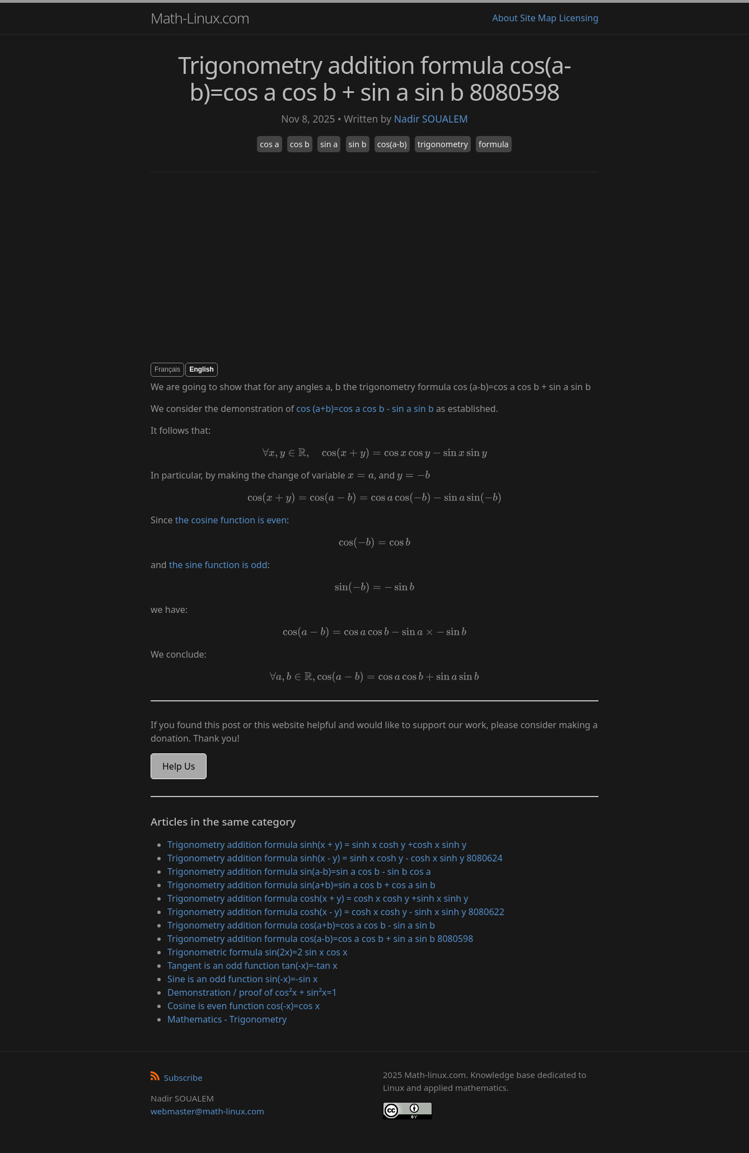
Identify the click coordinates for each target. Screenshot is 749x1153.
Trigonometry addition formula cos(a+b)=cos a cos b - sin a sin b (301, 925)
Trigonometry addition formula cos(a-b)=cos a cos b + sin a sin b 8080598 (320, 938)
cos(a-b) (392, 144)
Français (167, 369)
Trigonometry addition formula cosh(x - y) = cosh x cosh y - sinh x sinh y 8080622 (335, 912)
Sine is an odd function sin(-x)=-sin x (242, 979)
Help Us (178, 766)
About (504, 18)
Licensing (578, 18)
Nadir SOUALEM (431, 118)
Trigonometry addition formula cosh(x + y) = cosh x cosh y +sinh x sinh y (318, 898)
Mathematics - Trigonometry (227, 1019)
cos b (300, 144)
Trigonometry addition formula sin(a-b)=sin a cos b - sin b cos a (299, 871)
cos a (269, 144)
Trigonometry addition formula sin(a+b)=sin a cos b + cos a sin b (301, 885)
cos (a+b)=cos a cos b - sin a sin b (364, 408)
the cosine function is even (231, 520)
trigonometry (443, 144)
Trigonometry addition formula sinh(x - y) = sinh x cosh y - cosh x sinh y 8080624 (335, 858)
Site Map (538, 18)
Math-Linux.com (200, 18)
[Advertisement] (374, 267)
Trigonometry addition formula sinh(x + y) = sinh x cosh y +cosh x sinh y (316, 844)
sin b (358, 144)
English (201, 369)
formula (494, 144)
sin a (329, 144)
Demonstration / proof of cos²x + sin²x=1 (252, 992)
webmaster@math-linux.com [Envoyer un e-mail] (207, 1111)
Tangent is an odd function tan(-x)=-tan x (252, 965)
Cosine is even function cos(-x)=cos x (243, 1006)
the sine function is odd (218, 565)
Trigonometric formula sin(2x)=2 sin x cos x (257, 952)
